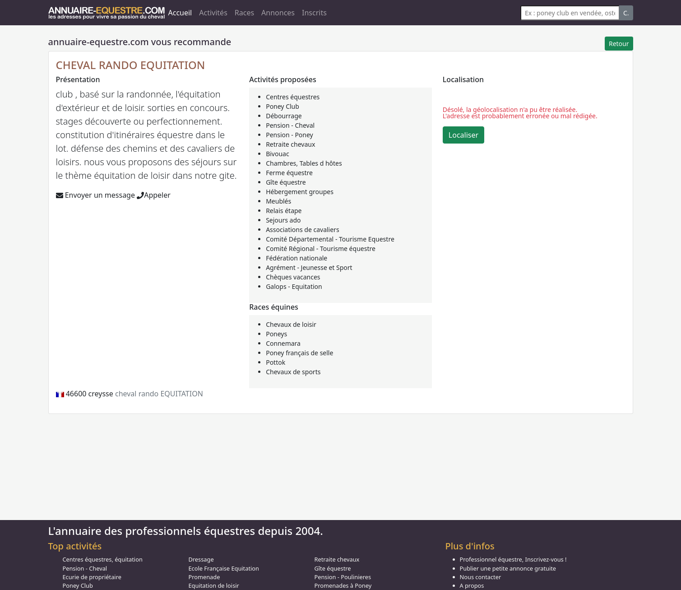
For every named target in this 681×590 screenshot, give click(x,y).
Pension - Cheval (290, 125)
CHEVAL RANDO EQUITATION (130, 64)
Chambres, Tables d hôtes (304, 163)
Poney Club (282, 106)
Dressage (201, 559)
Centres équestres (293, 97)
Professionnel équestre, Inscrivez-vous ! (513, 559)
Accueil (180, 13)
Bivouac (277, 153)
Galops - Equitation (294, 286)
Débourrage (284, 115)
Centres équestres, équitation (103, 559)
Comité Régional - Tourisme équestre (320, 248)
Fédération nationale (296, 258)
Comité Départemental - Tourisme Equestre (330, 239)
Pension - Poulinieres (343, 577)
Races (244, 13)
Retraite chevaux (290, 144)
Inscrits (314, 13)
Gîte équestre (286, 182)
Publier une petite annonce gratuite (508, 568)
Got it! (604, 556)
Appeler (154, 195)
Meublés (278, 201)
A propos (472, 585)
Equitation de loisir (214, 585)
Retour (619, 43)
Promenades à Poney (343, 585)
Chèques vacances (293, 277)
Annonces (278, 13)
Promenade (204, 577)
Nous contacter (480, 577)
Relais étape (283, 210)
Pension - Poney (289, 134)
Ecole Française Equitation (224, 568)
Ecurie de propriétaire (92, 577)
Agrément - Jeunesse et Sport (309, 267)
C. (626, 13)
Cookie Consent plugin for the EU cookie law (604, 572)
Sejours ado (283, 220)
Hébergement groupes (300, 191)
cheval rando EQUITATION (159, 394)
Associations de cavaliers (302, 229)
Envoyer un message (95, 195)
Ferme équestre (289, 172)
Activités (213, 13)
